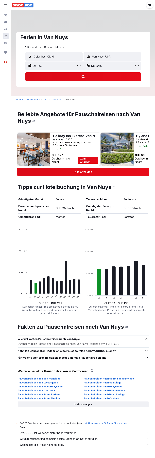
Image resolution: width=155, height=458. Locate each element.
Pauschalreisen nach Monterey (36, 390)
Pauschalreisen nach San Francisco (39, 378)
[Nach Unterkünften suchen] (5, 22)
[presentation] (33, 121)
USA (46, 99)
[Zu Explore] (5, 43)
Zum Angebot (85, 160)
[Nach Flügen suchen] (5, 15)
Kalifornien (57, 99)
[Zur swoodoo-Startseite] (23, 5)
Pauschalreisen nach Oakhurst (102, 398)
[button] (5, 5)
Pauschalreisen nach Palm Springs (104, 394)
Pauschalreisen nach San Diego (102, 382)
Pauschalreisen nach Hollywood (103, 386)
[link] (83, 172)
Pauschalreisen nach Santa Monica (39, 398)
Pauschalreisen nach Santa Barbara (39, 394)
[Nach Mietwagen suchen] (5, 29)
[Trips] (5, 52)
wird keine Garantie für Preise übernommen (106, 423)
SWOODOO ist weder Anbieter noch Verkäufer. (85, 433)
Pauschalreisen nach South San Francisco (109, 378)
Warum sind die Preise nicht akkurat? (85, 445)
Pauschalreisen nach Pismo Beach (104, 390)
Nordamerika (33, 99)
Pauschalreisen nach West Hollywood (40, 386)
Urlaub (19, 99)
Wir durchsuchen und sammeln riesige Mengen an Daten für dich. (85, 439)
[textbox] (54, 56)
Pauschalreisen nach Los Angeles (38, 382)
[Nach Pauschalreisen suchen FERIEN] (5, 36)
